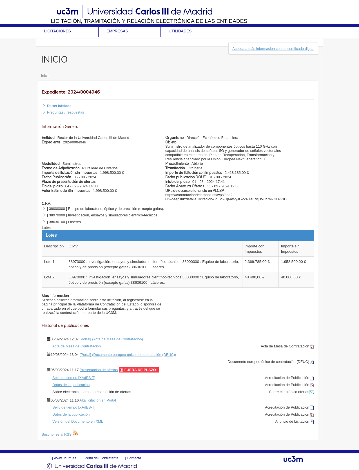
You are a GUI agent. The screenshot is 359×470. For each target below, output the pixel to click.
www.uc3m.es (65, 458)
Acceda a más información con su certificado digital (273, 48)
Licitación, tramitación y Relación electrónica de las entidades (149, 21)
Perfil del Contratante (101, 458)
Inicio (45, 76)
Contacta (134, 458)
